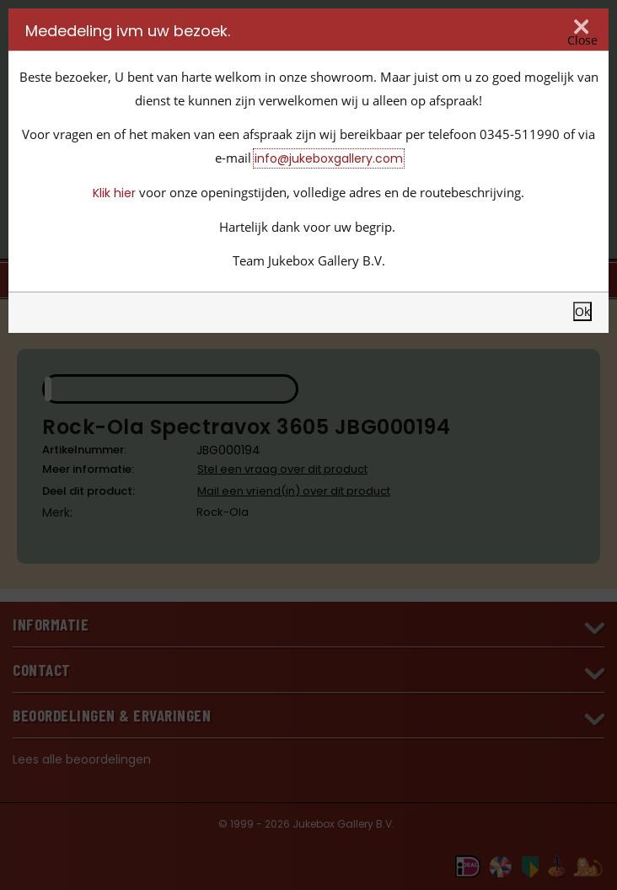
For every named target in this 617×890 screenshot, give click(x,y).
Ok (582, 311)
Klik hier (114, 193)
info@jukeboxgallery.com (329, 158)
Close (582, 39)
